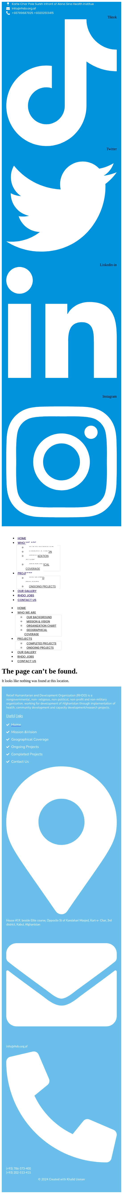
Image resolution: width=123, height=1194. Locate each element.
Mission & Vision (38, 621)
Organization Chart (37, 558)
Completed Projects (35, 580)
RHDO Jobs (26, 595)
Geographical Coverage (37, 567)
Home (22, 538)
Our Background (39, 617)
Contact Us (27, 600)
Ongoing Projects (42, 586)
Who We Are (26, 612)
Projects (25, 573)
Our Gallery (27, 591)
